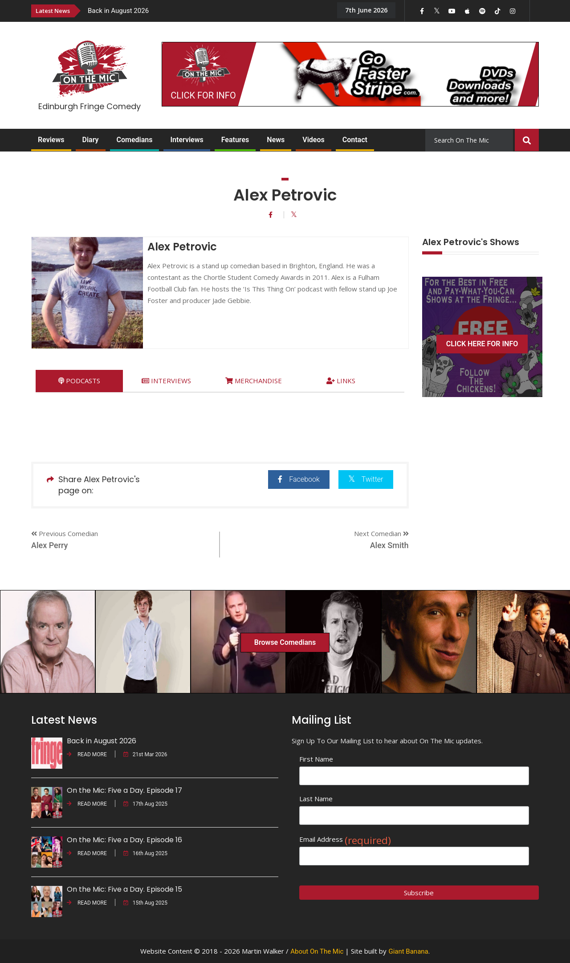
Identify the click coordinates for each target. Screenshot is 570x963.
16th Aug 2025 (145, 853)
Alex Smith (389, 545)
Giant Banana (408, 951)
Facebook (298, 479)
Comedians (135, 139)
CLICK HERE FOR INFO (482, 344)
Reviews (51, 139)
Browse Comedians (285, 642)
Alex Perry (49, 545)
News (276, 139)
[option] (205, 10)
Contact (354, 139)
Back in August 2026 (118, 11)
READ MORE (87, 754)
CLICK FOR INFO (203, 95)
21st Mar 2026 (145, 754)
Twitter (365, 479)
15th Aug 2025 (145, 903)
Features (235, 139)
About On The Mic (316, 951)
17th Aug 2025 (145, 804)
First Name (316, 758)
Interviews (186, 139)
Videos (313, 139)
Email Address (345, 839)
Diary (90, 139)
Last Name (316, 798)
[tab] (79, 381)
